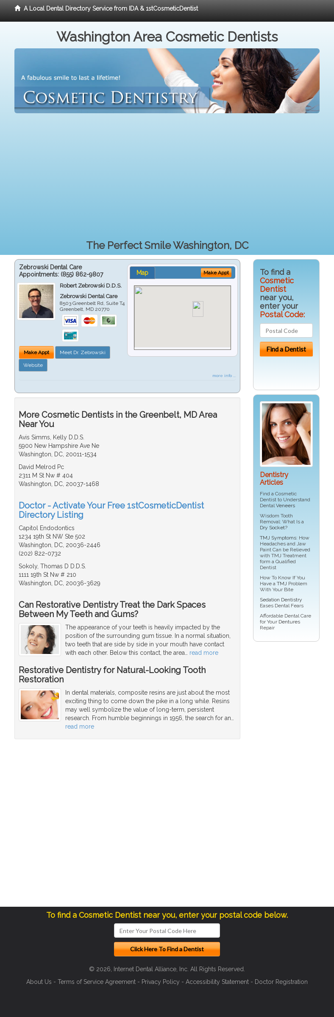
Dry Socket (272, 528)
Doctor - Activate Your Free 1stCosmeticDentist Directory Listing (111, 510)
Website (33, 365)
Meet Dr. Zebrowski (83, 352)
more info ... (224, 375)
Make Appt (36, 352)
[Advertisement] (167, 176)
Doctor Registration (281, 981)
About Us (39, 981)
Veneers (285, 505)
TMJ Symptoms (278, 538)
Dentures (289, 622)
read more (203, 652)
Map (142, 272)
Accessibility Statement (217, 981)
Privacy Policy (161, 981)
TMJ (282, 584)
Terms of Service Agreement (97, 981)
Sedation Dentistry (281, 600)
